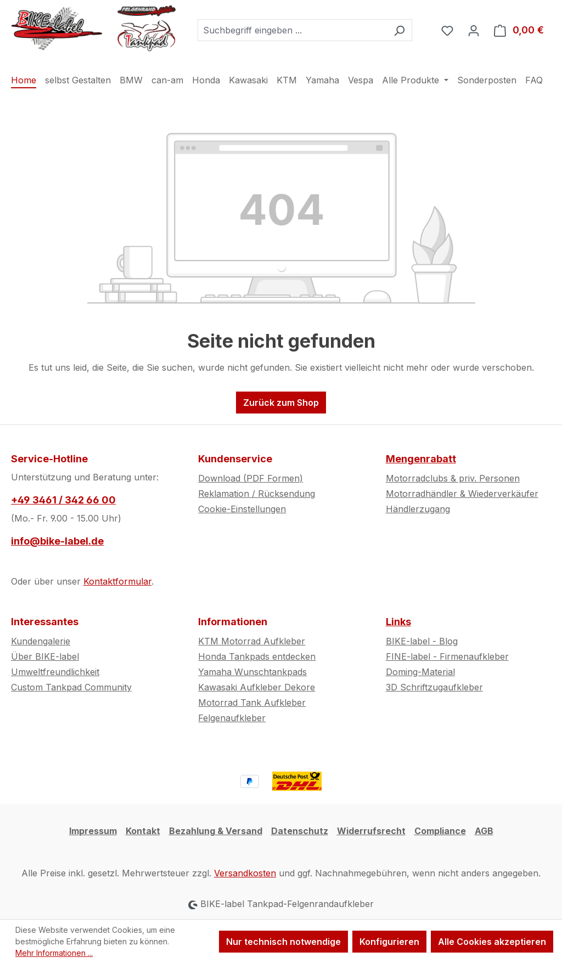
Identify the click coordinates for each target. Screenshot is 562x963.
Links (398, 621)
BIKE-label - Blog (422, 641)
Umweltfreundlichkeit (55, 671)
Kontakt (143, 830)
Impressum (93, 830)
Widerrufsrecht (371, 830)
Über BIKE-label (45, 656)
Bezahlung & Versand (215, 830)
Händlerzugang (418, 508)
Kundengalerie (40, 641)
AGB (484, 830)
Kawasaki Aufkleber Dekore (256, 687)
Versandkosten (245, 873)
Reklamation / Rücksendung (256, 493)
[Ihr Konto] (473, 30)
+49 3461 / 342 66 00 (63, 500)
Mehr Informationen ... (54, 953)
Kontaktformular (117, 581)
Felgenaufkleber (232, 717)
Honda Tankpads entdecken (257, 656)
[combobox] (292, 30)
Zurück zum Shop (281, 402)
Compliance (440, 830)
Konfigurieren (389, 941)
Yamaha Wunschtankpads (252, 671)
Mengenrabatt (421, 458)
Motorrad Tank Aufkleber (252, 702)
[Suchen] (399, 30)
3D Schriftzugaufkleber (434, 687)
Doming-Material (420, 671)
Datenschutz (299, 830)
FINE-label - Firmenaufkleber (447, 656)
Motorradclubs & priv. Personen (453, 478)
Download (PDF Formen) (250, 478)
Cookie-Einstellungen (242, 508)
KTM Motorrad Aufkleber (251, 641)
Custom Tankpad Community (71, 687)
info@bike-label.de (57, 541)
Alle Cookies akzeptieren (492, 941)
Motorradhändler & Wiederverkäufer (462, 493)
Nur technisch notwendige (283, 941)
